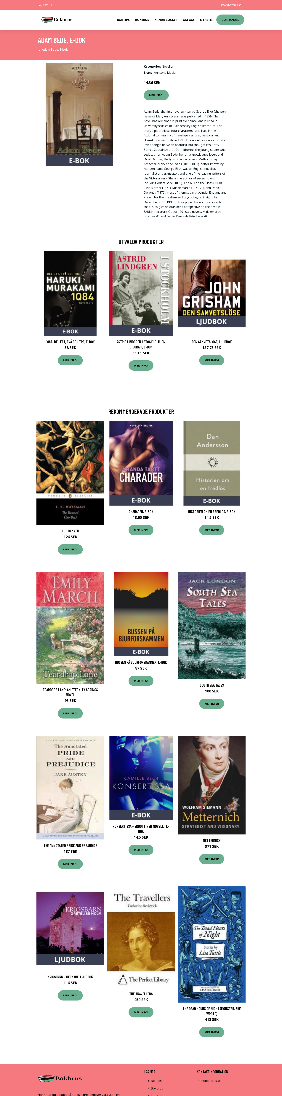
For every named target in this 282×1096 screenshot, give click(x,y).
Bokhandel (230, 20)
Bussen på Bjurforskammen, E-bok (141, 662)
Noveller (168, 66)
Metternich (212, 840)
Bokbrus (142, 20)
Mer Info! (156, 95)
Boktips (123, 20)
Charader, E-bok (141, 511)
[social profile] (51, 5)
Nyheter (207, 20)
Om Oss (189, 20)
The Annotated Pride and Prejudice (70, 845)
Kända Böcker (166, 20)
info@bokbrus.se (231, 5)
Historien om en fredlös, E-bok (211, 511)
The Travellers (141, 993)
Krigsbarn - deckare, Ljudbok (70, 976)
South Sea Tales (212, 685)
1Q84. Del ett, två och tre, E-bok (70, 341)
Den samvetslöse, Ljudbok (212, 341)
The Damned (70, 530)
